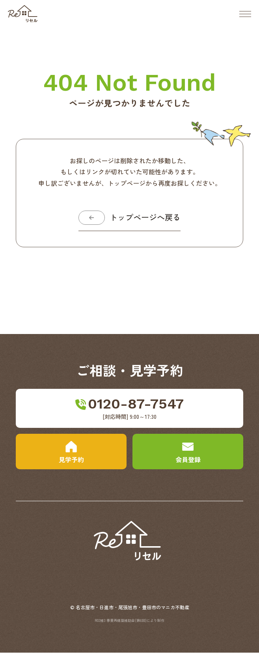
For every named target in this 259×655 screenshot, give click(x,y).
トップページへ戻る (146, 219)
